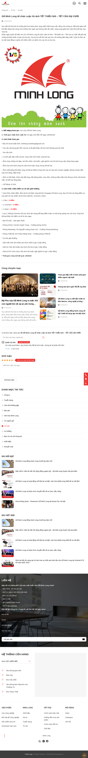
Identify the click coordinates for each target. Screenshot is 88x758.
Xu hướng (6, 431)
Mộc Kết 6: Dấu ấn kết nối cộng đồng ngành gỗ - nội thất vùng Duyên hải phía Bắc (46, 471)
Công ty (6, 395)
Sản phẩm (6, 708)
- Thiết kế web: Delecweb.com (54, 754)
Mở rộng (69, 708)
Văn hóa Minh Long (10, 416)
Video (67, 713)
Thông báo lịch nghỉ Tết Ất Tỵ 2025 (72, 287)
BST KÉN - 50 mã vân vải (12, 589)
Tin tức (25, 726)
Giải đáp (47, 728)
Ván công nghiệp (8, 713)
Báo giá (6, 410)
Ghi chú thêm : (7, 631)
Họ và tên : (6, 614)
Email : (5, 620)
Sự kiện (6, 426)
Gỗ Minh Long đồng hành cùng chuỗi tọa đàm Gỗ (33, 461)
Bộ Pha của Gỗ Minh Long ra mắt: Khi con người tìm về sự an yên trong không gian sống (20, 303)
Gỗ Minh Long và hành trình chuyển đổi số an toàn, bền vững (38, 491)
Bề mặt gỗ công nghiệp (10, 717)
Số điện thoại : (8, 625)
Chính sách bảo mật (51, 713)
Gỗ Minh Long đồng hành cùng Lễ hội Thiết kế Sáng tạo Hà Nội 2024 (71, 312)
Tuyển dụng (7, 400)
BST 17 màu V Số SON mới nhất (15, 592)
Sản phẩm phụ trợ (8, 722)
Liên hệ (68, 722)
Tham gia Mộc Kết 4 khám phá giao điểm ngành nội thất (72, 276)
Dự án (25, 717)
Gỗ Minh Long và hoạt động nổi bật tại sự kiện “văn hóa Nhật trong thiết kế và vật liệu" (47, 481)
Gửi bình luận (9, 380)
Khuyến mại (7, 447)
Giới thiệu (6, 441)
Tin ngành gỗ (8, 421)
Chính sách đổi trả (51, 724)
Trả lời (7, 349)
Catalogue (69, 717)
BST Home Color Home (11, 602)
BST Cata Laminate (10, 606)
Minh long (28, 708)
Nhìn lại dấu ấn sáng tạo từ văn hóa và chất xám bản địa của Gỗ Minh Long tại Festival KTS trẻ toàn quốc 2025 (49, 561)
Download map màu (9, 726)
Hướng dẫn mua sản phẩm (51, 718)
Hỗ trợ (47, 708)
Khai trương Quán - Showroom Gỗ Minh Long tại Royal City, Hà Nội (40, 501)
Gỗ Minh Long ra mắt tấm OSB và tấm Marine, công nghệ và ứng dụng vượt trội (71, 300)
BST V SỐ (6, 599)
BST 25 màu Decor (10, 596)
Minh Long (46, 736)
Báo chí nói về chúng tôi (12, 436)
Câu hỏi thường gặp (10, 405)
